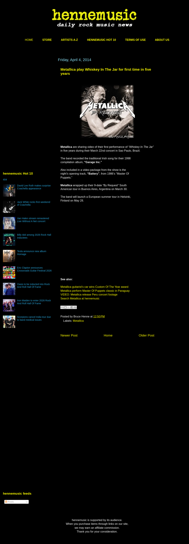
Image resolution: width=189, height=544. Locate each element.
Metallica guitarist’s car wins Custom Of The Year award (94, 286)
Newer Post (68, 335)
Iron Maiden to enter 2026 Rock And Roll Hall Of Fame (34, 302)
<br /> (144, 177)
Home (108, 335)
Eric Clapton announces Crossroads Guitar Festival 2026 (34, 269)
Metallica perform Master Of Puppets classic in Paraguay (95, 290)
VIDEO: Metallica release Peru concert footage (89, 294)
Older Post (146, 335)
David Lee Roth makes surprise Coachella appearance (34, 187)
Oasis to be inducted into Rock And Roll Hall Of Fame (33, 285)
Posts (9, 501)
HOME (29, 39)
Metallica (78, 320)
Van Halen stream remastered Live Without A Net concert (33, 220)
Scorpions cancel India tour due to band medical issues (34, 318)
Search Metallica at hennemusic (79, 298)
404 (5, 179)
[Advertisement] (28, 90)
